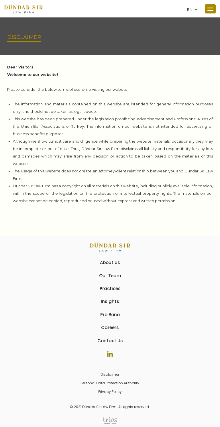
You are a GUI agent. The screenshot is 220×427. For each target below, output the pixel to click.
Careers (110, 327)
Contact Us (110, 341)
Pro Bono (110, 315)
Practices (110, 289)
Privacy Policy (110, 391)
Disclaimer (110, 374)
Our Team (110, 276)
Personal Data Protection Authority (109, 383)
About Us (110, 262)
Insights (110, 301)
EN (189, 9)
